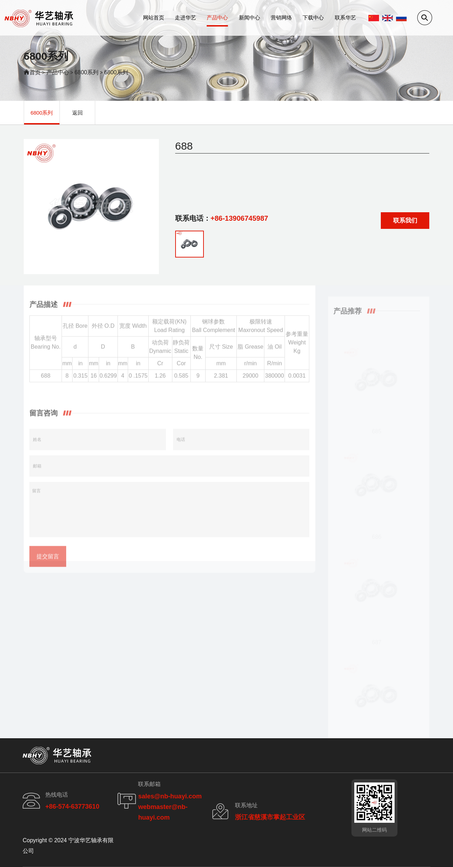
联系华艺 (345, 18)
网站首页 (153, 18)
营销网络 (281, 18)
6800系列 (87, 72)
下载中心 (313, 18)
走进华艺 (185, 18)
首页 (35, 72)
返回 (77, 113)
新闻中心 (249, 18)
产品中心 (217, 18)
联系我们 (405, 223)
